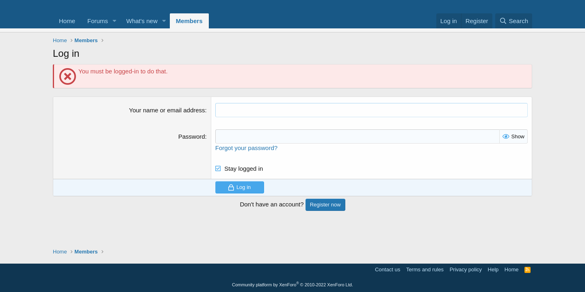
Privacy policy (466, 269)
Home (67, 20)
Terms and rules (425, 269)
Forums (97, 20)
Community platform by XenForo (292, 284)
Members (189, 20)
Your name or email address (167, 110)
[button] (114, 20)
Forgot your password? (246, 147)
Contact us (387, 269)
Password (191, 136)
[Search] (513, 20)
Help (493, 269)
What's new (142, 20)
